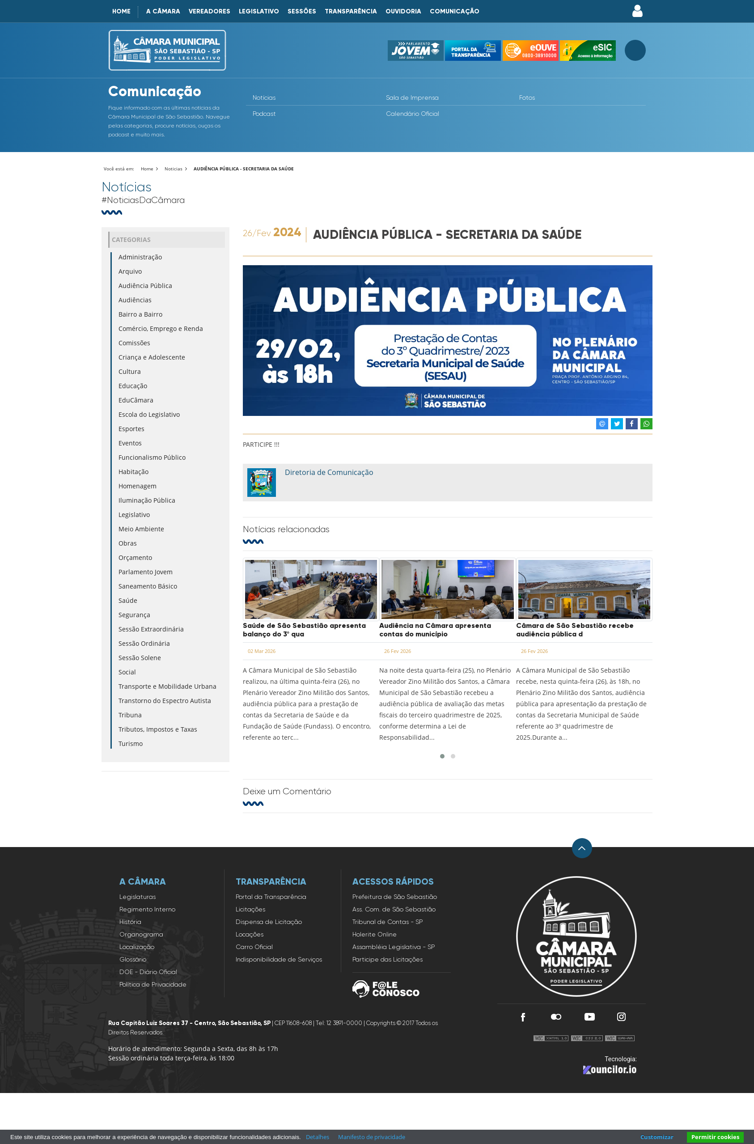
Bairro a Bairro (140, 314)
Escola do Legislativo (149, 414)
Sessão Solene (140, 657)
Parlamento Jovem (146, 572)
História (130, 921)
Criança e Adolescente (152, 357)
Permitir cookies (715, 1137)
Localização (136, 946)
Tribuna (130, 715)
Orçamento (135, 557)
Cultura (130, 371)
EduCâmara (136, 400)
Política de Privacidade (152, 984)
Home (121, 11)
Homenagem (138, 486)
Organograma (141, 934)
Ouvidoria (403, 11)
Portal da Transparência (271, 896)
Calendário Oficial (412, 113)
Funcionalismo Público (152, 457)
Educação (133, 385)
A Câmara (163, 11)
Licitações (250, 909)
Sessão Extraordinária (151, 629)
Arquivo (130, 271)
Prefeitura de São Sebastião (394, 896)
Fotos (527, 97)
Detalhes (317, 1137)
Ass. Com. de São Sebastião (394, 909)
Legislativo (259, 11)
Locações (249, 934)
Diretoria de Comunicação (329, 472)
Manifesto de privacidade (371, 1137)
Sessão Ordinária (144, 643)
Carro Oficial (254, 946)
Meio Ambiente (141, 529)
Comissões (134, 343)
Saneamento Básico (148, 586)
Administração (140, 257)
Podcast (264, 113)
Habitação (133, 471)
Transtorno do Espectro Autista (165, 700)
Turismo (131, 743)
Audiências (135, 300)
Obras (128, 543)
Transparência (351, 11)
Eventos (130, 443)
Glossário (132, 959)
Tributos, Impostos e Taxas (158, 729)
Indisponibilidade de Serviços (279, 959)
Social (127, 672)
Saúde (128, 600)
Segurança (134, 614)
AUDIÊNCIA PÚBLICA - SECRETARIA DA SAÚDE (244, 168)
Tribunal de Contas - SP (387, 921)
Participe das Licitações (387, 959)
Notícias (264, 97)
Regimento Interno (147, 909)
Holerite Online (374, 934)
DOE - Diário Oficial (148, 971)
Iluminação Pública (147, 500)
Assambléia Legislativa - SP (393, 946)
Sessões (302, 11)
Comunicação (454, 11)
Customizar (657, 1137)
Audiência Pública (145, 285)
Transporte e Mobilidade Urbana (167, 686)
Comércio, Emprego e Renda (161, 328)
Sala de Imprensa (412, 97)
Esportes (131, 428)
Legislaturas (137, 896)
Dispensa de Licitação (269, 921)
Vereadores (209, 11)
